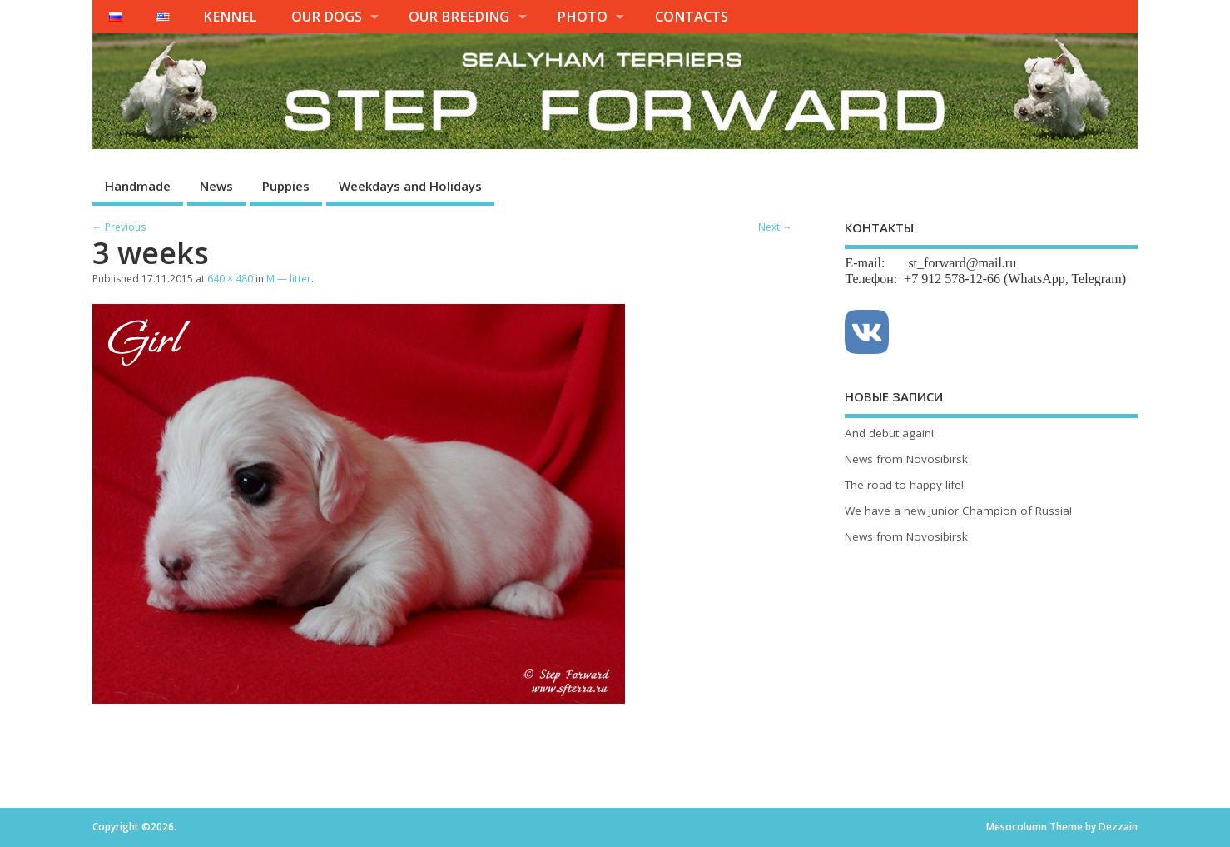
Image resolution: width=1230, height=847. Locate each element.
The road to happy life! (904, 484)
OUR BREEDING (459, 16)
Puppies (286, 185)
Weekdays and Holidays (410, 185)
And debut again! (889, 433)
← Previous (119, 227)
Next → (775, 227)
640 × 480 (230, 279)
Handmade (138, 185)
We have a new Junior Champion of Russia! (958, 510)
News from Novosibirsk (906, 458)
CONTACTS (691, 16)
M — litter (288, 279)
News (216, 185)
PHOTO (582, 16)
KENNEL (230, 16)
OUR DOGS (326, 16)
